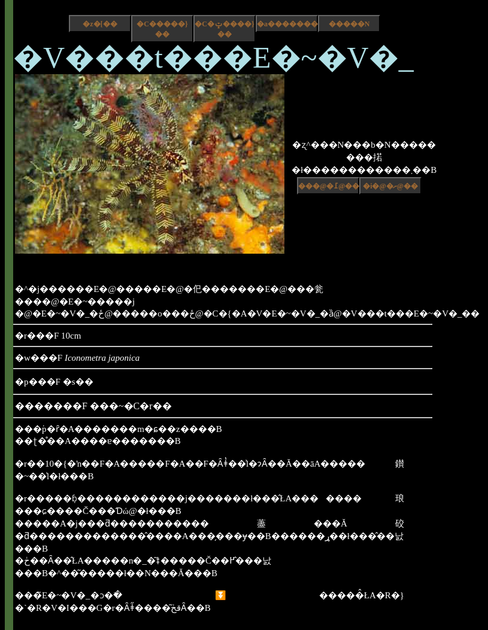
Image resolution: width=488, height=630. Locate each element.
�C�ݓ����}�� (224, 29)
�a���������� (287, 24)
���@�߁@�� (328, 186)
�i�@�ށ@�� (390, 186)
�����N (349, 24)
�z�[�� (100, 24)
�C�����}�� (162, 29)
